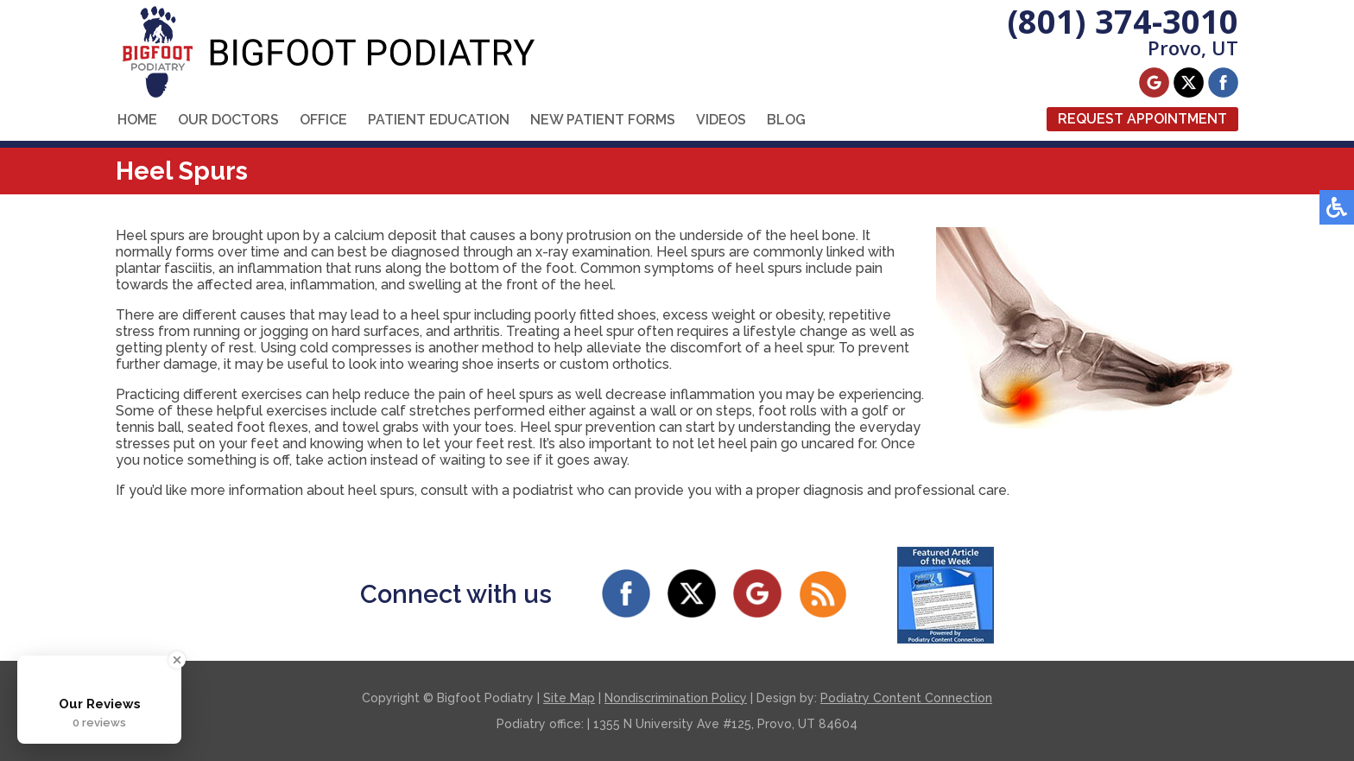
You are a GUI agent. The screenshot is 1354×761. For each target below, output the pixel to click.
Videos (721, 119)
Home (137, 119)
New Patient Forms (602, 119)
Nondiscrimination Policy (675, 698)
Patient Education (438, 119)
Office (323, 119)
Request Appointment (1142, 119)
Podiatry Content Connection (906, 698)
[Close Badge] (177, 660)
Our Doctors (228, 119)
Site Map (569, 698)
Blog (786, 119)
